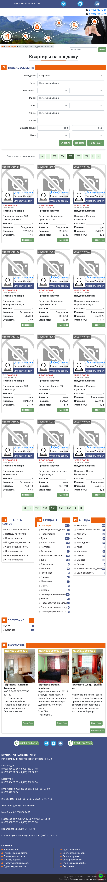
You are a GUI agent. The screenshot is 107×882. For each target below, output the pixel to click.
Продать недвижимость (16, 863)
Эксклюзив (69, 866)
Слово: (32, 120)
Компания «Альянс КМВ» (27, 3)
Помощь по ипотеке (14, 856)
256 (78, 156)
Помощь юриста (12, 859)
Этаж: (33, 105)
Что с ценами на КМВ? (74, 863)
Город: (33, 83)
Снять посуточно (71, 856)
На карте (79, 143)
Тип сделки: (30, 75)
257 (86, 156)
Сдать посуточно (71, 849)
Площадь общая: (27, 128)
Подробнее (27, 415)
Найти (102, 49)
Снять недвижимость (74, 853)
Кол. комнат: (29, 90)
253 (54, 156)
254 (62, 156)
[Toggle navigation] (3, 12)
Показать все (97, 730)
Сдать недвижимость (15, 866)
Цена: (33, 135)
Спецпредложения (72, 859)
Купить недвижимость (15, 853)
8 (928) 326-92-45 (97, 13)
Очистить (65, 143)
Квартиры (11, 47)
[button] (70, 75)
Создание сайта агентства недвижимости (88, 879)
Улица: (32, 113)
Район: (32, 98)
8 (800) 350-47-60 (97, 9)
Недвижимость (12, 849)
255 (70, 156)
